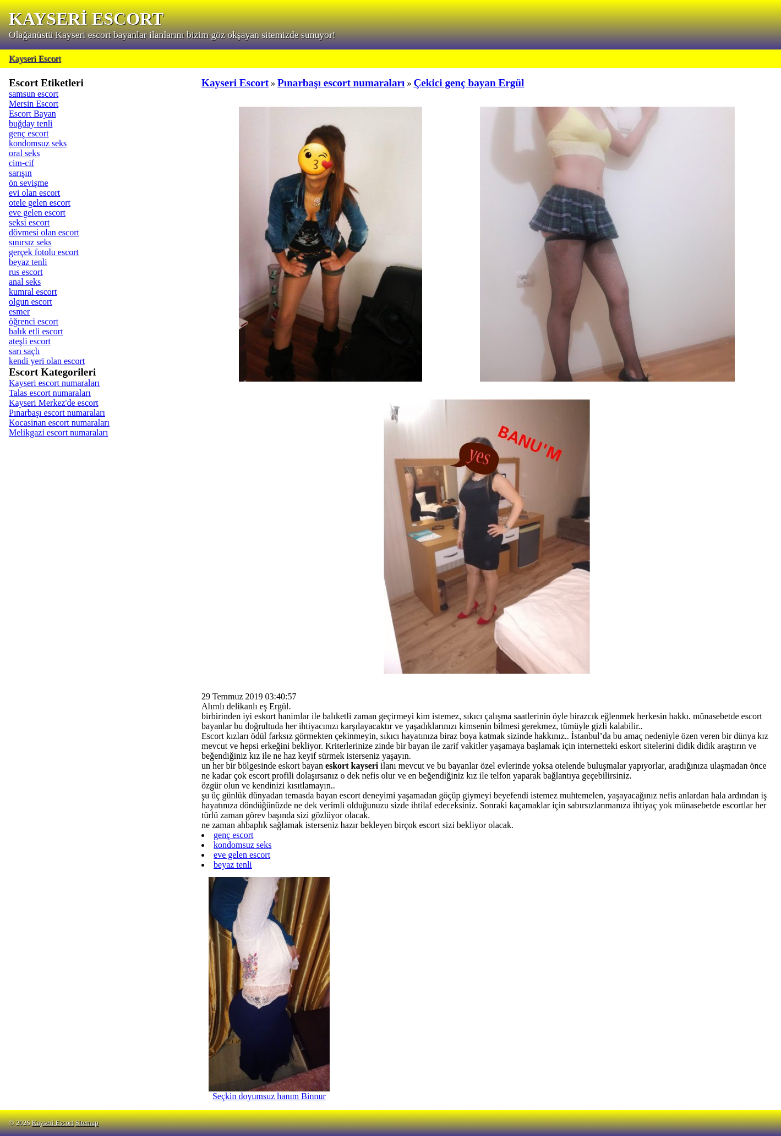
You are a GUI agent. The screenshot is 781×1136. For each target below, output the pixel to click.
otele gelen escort (39, 202)
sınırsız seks (30, 242)
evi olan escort (34, 192)
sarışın (20, 173)
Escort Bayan (32, 113)
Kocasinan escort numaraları (59, 422)
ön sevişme (28, 183)
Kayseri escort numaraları (54, 383)
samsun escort (33, 93)
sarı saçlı (24, 351)
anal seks (25, 281)
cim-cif (21, 163)
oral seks (24, 153)
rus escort (26, 272)
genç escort (28, 133)
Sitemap (87, 1123)
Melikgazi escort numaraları (58, 432)
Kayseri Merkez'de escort (54, 402)
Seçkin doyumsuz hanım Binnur (269, 1092)
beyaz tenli (28, 262)
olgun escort (30, 301)
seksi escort (29, 222)
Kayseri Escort (35, 58)
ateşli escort (30, 341)
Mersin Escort (33, 103)
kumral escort (33, 291)
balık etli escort (36, 331)
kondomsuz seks (38, 143)
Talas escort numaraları (50, 393)
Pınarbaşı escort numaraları (57, 412)
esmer (19, 311)
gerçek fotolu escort (44, 252)
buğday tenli (31, 123)
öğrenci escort (33, 321)
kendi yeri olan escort (47, 361)
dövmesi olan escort (44, 232)
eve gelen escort (37, 212)
